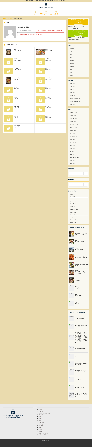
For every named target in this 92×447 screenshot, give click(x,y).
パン (71, 133)
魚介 (71, 160)
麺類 (71, 163)
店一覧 (56, 14)
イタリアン (72, 60)
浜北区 (71, 95)
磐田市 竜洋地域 (74, 101)
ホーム (36, 14)
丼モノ (71, 212)
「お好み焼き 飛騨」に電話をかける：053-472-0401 (31, 34)
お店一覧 (10, 18)
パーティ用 (72, 136)
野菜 (71, 154)
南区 (71, 89)
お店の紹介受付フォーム (44, 435)
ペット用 (72, 142)
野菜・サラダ (73, 157)
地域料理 (72, 66)
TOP (4, 18)
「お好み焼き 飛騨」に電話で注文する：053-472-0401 (50, 30)
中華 (71, 54)
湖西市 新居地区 (74, 98)
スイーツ (72, 72)
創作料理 (72, 48)
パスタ (71, 130)
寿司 (71, 145)
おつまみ (72, 112)
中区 (71, 83)
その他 (71, 75)
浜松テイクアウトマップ (46, 14)
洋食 (71, 57)
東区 (71, 92)
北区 (71, 86)
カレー (71, 206)
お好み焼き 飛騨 (23, 27)
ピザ (71, 139)
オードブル (72, 124)
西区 (71, 104)
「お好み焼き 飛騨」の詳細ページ (26, 30)
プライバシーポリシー (44, 433)
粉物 (71, 148)
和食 (71, 51)
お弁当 (71, 115)
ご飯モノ (72, 118)
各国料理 (72, 63)
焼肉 (71, 69)
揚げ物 (71, 222)
